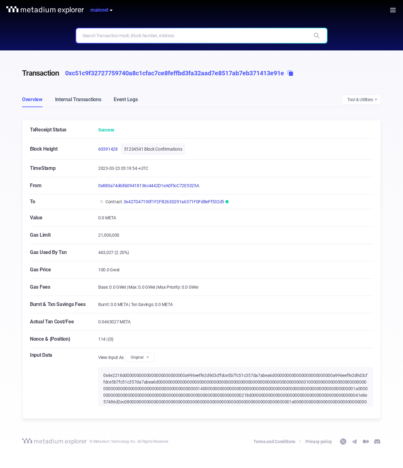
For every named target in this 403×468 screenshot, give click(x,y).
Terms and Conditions (274, 441)
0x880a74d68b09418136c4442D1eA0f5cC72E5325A (148, 185)
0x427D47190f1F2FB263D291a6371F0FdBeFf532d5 (174, 201)
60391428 (108, 149)
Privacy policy (318, 441)
